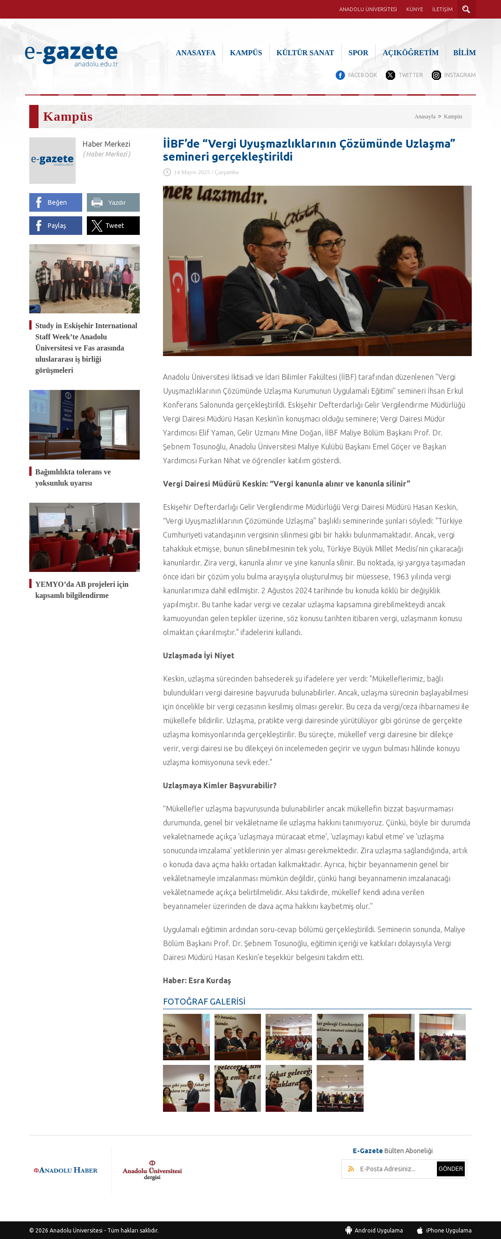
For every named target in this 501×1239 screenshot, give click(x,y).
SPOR (359, 53)
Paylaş (57, 225)
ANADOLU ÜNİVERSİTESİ (368, 9)
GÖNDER (451, 1168)
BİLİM (464, 53)
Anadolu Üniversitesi (76, 1229)
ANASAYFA (195, 53)
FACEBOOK (361, 75)
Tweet (114, 225)
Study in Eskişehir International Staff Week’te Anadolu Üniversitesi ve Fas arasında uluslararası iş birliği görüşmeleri (86, 347)
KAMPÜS (246, 53)
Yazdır (117, 202)
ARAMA (466, 9)
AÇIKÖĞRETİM (411, 53)
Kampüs (453, 116)
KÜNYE (414, 9)
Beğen (57, 202)
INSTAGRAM (460, 75)
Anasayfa (425, 116)
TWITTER (410, 75)
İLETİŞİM (442, 9)
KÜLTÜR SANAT (305, 53)
